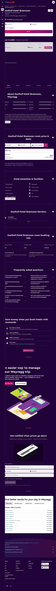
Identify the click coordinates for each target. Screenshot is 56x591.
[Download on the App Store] (46, 569)
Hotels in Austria (25, 6)
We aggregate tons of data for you (31, 551)
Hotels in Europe (17, 6)
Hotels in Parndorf (13, 528)
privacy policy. (32, 484)
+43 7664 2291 (11, 17)
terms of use (25, 484)
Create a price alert (27, 343)
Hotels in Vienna (12, 512)
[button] (2, 2)
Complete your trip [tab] (43, 505)
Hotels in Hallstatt (13, 518)
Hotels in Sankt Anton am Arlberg (16, 522)
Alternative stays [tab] (23, 505)
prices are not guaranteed (38, 544)
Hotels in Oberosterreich (35, 6)
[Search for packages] (2, 15)
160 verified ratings (22, 19)
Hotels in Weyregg (45, 6)
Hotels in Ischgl (12, 526)
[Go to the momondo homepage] (9, 2)
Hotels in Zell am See (14, 524)
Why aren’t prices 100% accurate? (31, 554)
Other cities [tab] (13, 505)
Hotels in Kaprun (13, 532)
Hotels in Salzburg (13, 514)
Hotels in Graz (12, 520)
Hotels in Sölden (13, 530)
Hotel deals (10, 6)
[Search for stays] (2, 9)
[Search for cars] (2, 12)
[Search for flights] (2, 6)
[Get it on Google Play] (46, 566)
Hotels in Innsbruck (13, 516)
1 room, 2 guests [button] (13, 27)
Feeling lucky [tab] (32, 505)
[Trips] (2, 19)
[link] (30, 349)
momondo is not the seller (31, 549)
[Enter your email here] (32, 474)
